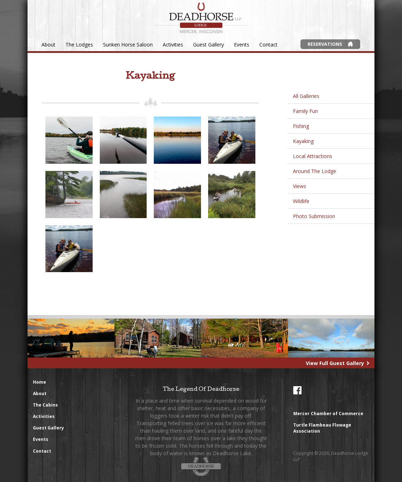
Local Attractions (312, 156)
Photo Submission (314, 216)
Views (299, 186)
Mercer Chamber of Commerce (328, 413)
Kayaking (303, 141)
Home (39, 382)
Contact (268, 44)
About (48, 44)
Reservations (325, 44)
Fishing (301, 126)
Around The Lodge (314, 171)
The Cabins (45, 405)
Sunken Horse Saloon (128, 44)
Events (241, 44)
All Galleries (306, 96)
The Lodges (79, 44)
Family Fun (305, 111)
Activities (173, 44)
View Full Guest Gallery (335, 363)
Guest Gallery (208, 44)
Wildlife (301, 201)
